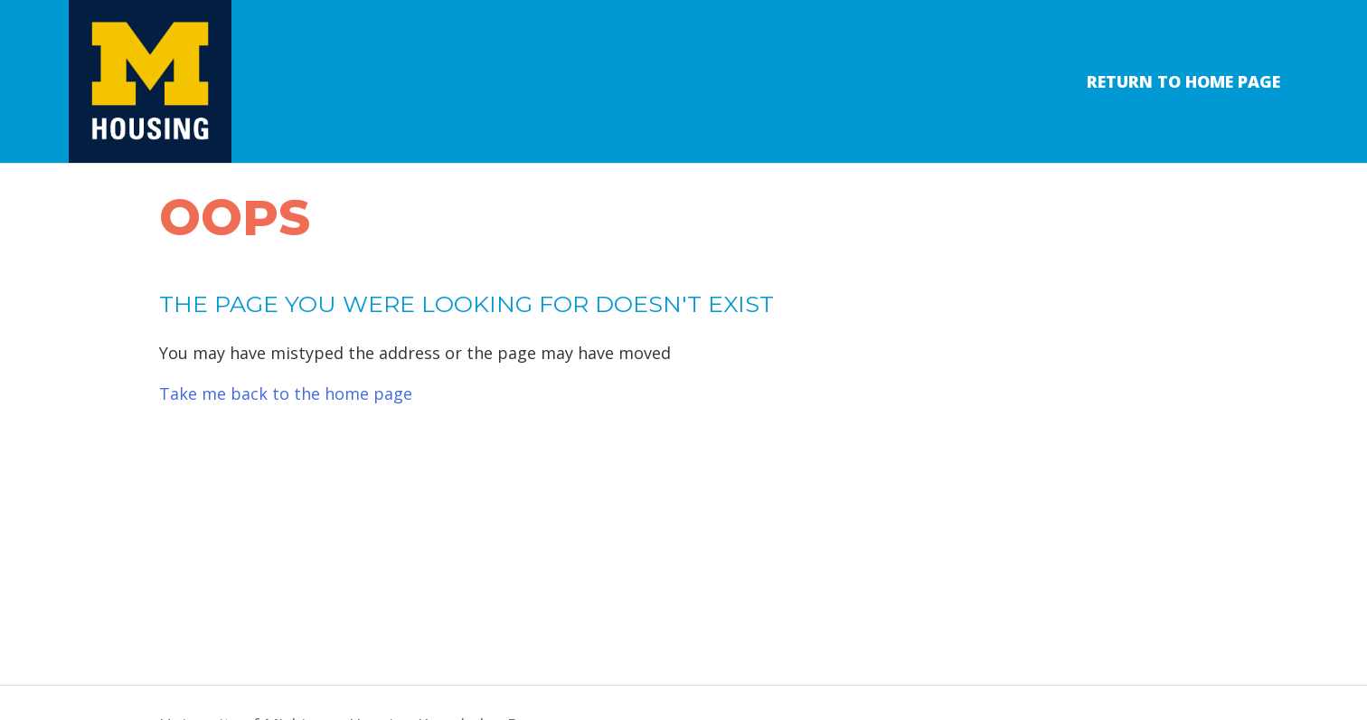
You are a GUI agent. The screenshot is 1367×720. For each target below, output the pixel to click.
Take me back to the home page (285, 393)
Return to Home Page (1183, 81)
